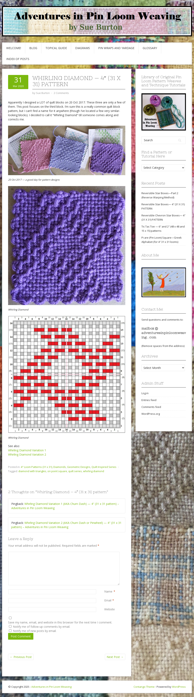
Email (107, 600)
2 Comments (61, 93)
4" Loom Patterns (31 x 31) (36, 467)
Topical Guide (56, 48)
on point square (57, 471)
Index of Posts (17, 59)
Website (109, 609)
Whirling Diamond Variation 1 (27, 450)
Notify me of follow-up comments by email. (41, 627)
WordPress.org (150, 414)
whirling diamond (93, 471)
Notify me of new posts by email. (34, 631)
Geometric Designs (78, 467)
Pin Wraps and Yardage (116, 48)
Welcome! (13, 48)
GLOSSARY (150, 48)
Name (108, 591)
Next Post (115, 657)
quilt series (75, 471)
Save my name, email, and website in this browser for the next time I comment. (60, 622)
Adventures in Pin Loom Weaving (51, 687)
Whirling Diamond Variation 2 (27, 454)
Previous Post (21, 657)
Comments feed (151, 407)
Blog (33, 48)
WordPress (179, 687)
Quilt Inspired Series (104, 467)
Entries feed (148, 400)
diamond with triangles (32, 471)
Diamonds (59, 467)
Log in (145, 393)
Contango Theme (144, 687)
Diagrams (82, 48)
